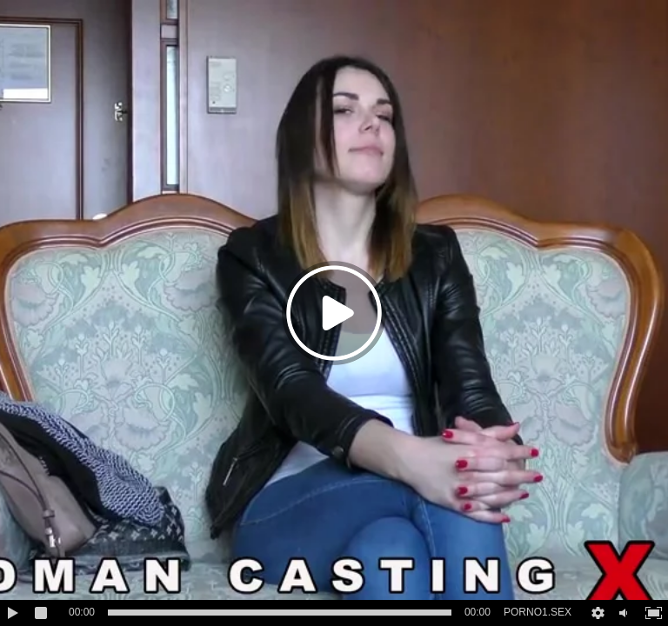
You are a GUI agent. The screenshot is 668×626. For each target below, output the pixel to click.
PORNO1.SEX (537, 612)
